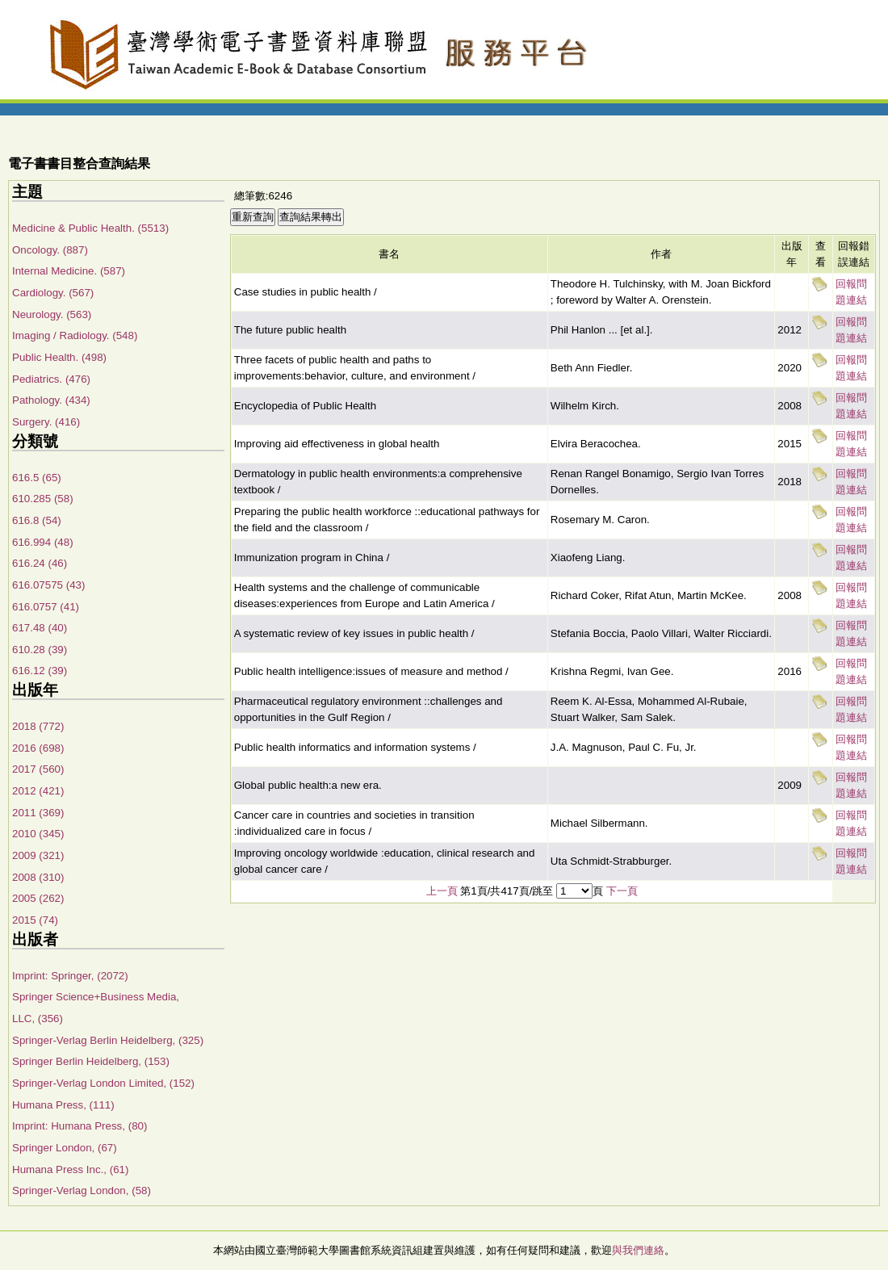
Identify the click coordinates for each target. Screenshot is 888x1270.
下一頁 (622, 891)
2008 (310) (38, 877)
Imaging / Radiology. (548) (74, 335)
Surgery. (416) (46, 422)
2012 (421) (38, 791)
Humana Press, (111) (63, 1105)
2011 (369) (38, 813)
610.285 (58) (42, 498)
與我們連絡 (638, 1250)
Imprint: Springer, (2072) (70, 976)
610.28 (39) (39, 649)
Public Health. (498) (59, 357)
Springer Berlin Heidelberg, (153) (91, 1061)
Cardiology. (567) (53, 293)
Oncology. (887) (50, 250)
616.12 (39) (39, 670)
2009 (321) (38, 855)
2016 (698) (38, 748)
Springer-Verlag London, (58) (81, 1190)
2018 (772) (38, 726)
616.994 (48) (42, 542)
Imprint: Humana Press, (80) (79, 1126)
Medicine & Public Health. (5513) (90, 228)
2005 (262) (38, 898)
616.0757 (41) (45, 607)
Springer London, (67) (64, 1148)
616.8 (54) (36, 520)
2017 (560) (38, 769)
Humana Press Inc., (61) (70, 1169)
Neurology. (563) (51, 314)
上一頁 (442, 891)
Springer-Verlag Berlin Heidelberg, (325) (107, 1040)
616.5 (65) (36, 478)
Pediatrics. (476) (51, 379)
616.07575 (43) (48, 585)
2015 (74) (35, 920)
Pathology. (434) (51, 400)
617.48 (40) (39, 628)
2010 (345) (38, 834)
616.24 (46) (39, 563)
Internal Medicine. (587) (68, 271)
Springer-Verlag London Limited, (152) (103, 1083)
